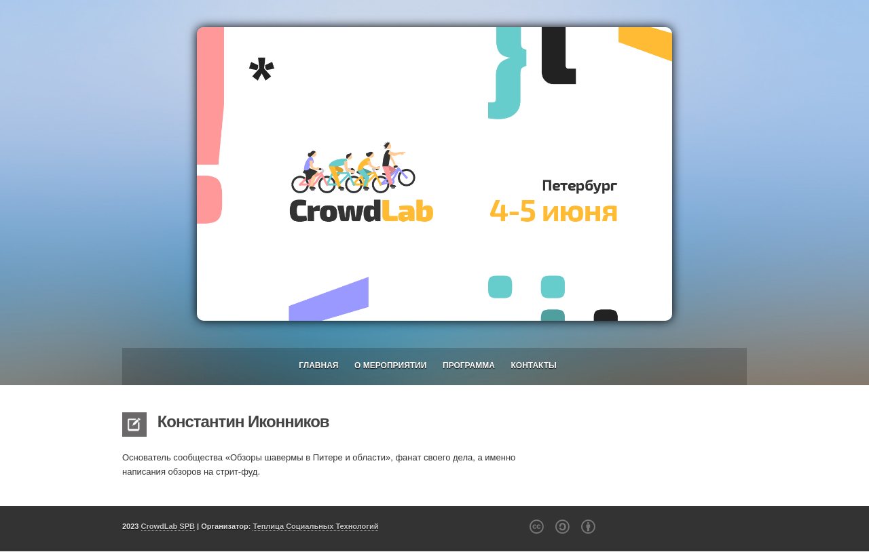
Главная (318, 365)
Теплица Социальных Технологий (315, 526)
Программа (469, 365)
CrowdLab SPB (168, 526)
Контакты (534, 365)
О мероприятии (390, 365)
